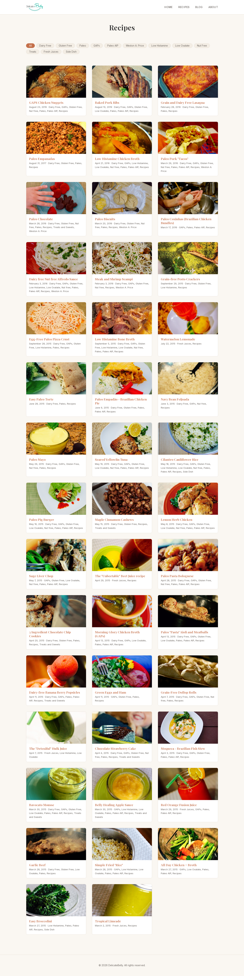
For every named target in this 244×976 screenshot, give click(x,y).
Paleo (82, 45)
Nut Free (202, 45)
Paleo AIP (112, 45)
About (213, 7)
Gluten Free (65, 45)
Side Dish (71, 51)
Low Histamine (159, 45)
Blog (199, 7)
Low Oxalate (182, 45)
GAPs (97, 45)
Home (168, 7)
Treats (32, 51)
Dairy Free (45, 45)
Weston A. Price (135, 45)
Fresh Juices (51, 51)
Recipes (184, 7)
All (30, 45)
